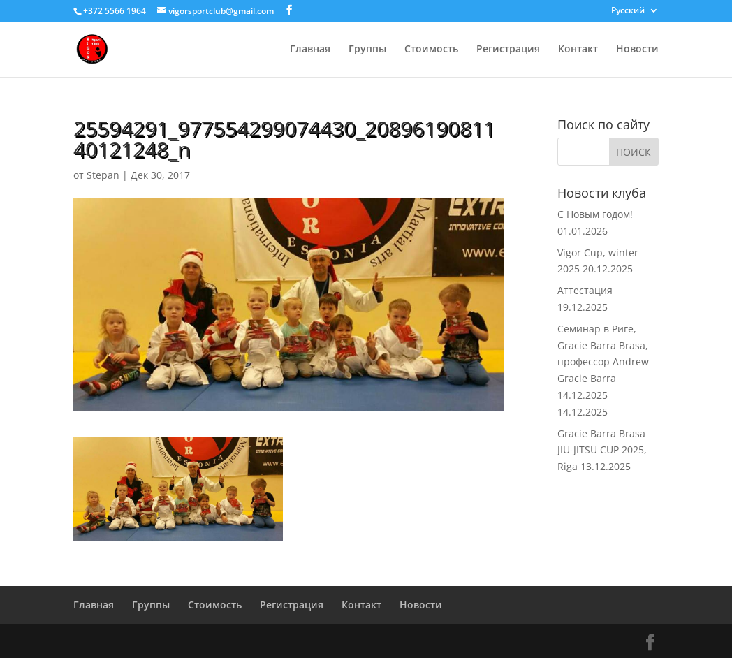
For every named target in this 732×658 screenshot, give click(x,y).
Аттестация (585, 290)
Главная (310, 49)
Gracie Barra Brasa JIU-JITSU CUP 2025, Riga (602, 450)
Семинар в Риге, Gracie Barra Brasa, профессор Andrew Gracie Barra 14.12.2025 (603, 362)
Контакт (578, 49)
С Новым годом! (595, 214)
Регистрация (508, 49)
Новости (637, 49)
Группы (367, 49)
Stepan (103, 175)
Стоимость (431, 49)
